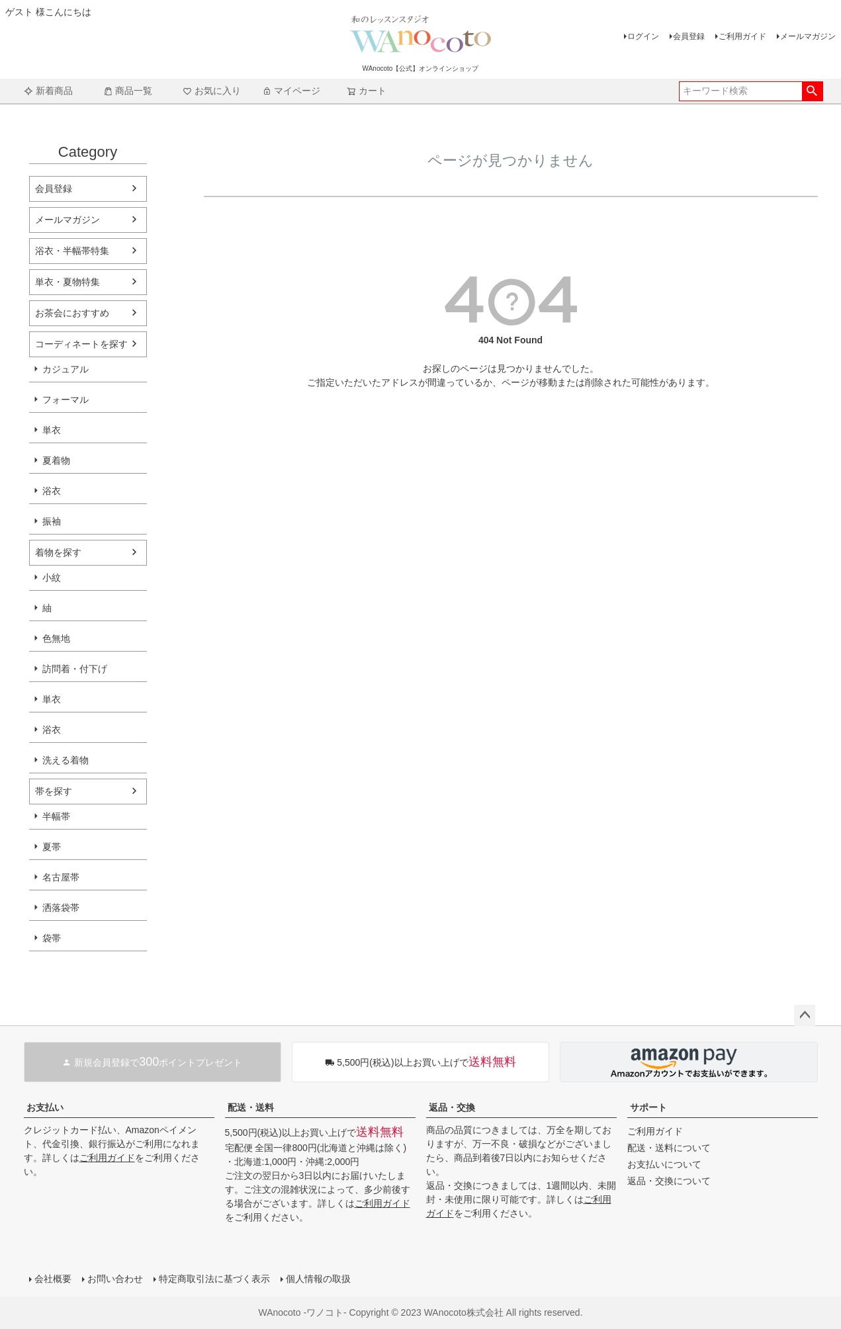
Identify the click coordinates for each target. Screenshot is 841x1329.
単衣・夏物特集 (67, 282)
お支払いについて (664, 1164)
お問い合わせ (115, 1278)
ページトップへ (804, 1015)
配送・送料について (669, 1147)
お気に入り (212, 90)
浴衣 (51, 491)
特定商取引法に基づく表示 (214, 1278)
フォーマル (65, 399)
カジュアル (65, 369)
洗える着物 (65, 760)
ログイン (643, 36)
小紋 (51, 577)
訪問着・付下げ (74, 669)
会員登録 (689, 36)
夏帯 (51, 846)
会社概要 (52, 1278)
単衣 (51, 430)
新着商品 (48, 90)
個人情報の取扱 (318, 1278)
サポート (648, 1107)
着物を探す (58, 552)
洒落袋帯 (60, 907)
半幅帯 (56, 816)
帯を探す (53, 791)
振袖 (51, 521)
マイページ (291, 90)
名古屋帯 (60, 877)
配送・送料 (251, 1107)
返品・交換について (669, 1181)
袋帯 (51, 938)
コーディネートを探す (81, 344)
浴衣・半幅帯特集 (72, 250)
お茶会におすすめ (72, 313)
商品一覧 (127, 90)
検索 (812, 91)
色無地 (56, 638)
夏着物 (56, 460)
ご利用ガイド (742, 36)
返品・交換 (452, 1107)
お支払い (45, 1107)
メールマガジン (808, 36)
